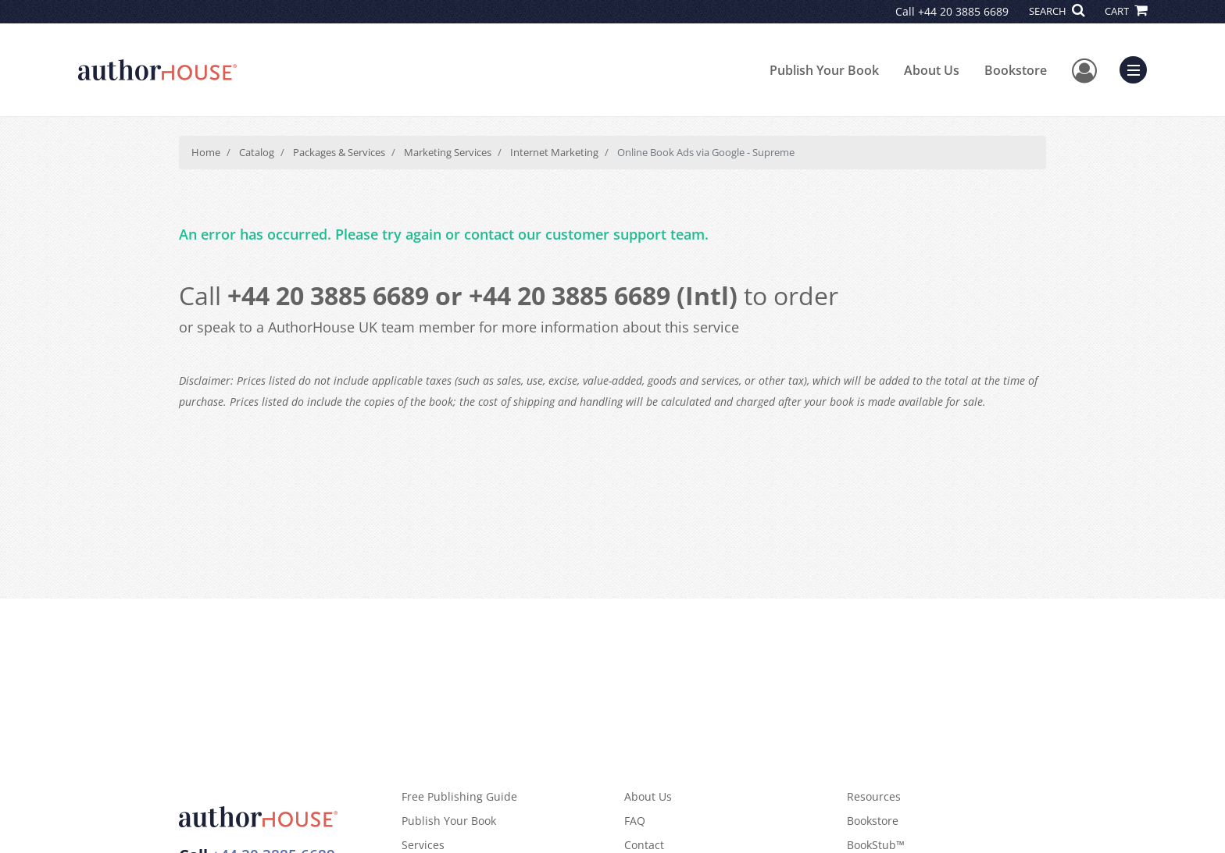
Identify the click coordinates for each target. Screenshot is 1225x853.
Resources (874, 796)
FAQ (634, 820)
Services (423, 844)
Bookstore (1015, 70)
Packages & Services (339, 152)
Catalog (256, 152)
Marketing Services (447, 152)
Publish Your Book (824, 70)
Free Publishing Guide (459, 796)
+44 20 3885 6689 (963, 11)
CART (1126, 11)
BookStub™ (876, 844)
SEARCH (1056, 11)
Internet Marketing (554, 152)
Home (205, 152)
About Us (931, 70)
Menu (1137, 68)
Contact (644, 844)
